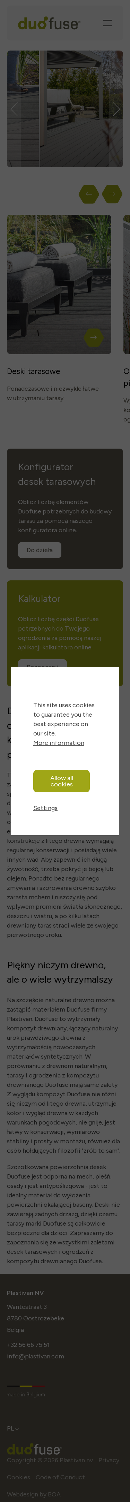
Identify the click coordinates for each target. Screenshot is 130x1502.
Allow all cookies (61, 781)
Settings (45, 808)
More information (58, 743)
